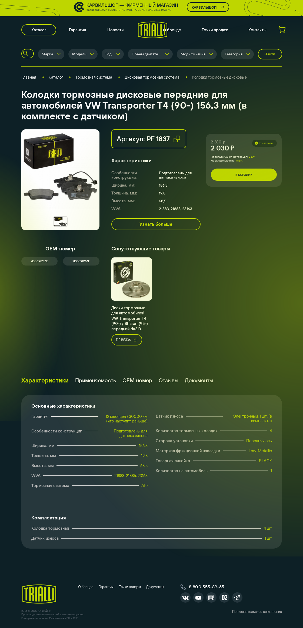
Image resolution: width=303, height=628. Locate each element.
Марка (47, 54)
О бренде (172, 30)
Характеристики (45, 380)
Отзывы (168, 380)
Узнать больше (155, 224)
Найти (269, 54)
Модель (79, 54)
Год (108, 54)
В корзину (243, 174)
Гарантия (77, 30)
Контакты (257, 30)
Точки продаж (215, 30)
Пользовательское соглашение (257, 612)
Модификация (193, 54)
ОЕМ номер (137, 380)
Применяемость (95, 380)
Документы (199, 380)
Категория (233, 54)
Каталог (38, 30)
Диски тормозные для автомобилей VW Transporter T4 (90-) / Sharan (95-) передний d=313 (129, 318)
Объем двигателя (147, 54)
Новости (115, 30)
